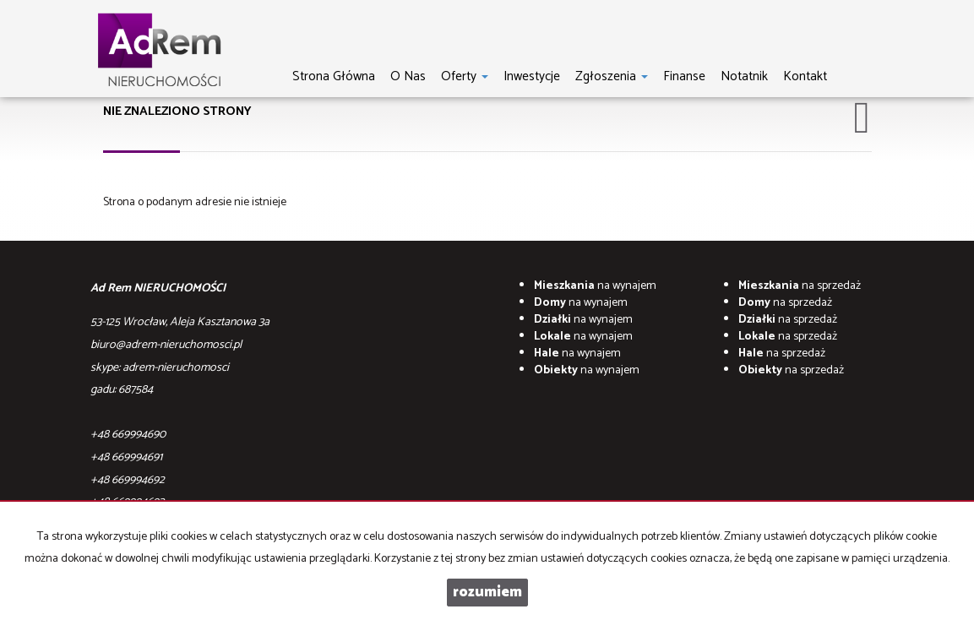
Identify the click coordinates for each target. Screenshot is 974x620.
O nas (408, 76)
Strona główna (333, 76)
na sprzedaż (799, 286)
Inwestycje (531, 76)
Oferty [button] (464, 76)
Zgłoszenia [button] (611, 76)
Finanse (684, 76)
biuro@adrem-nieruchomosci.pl (166, 345)
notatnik (744, 76)
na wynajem (595, 286)
